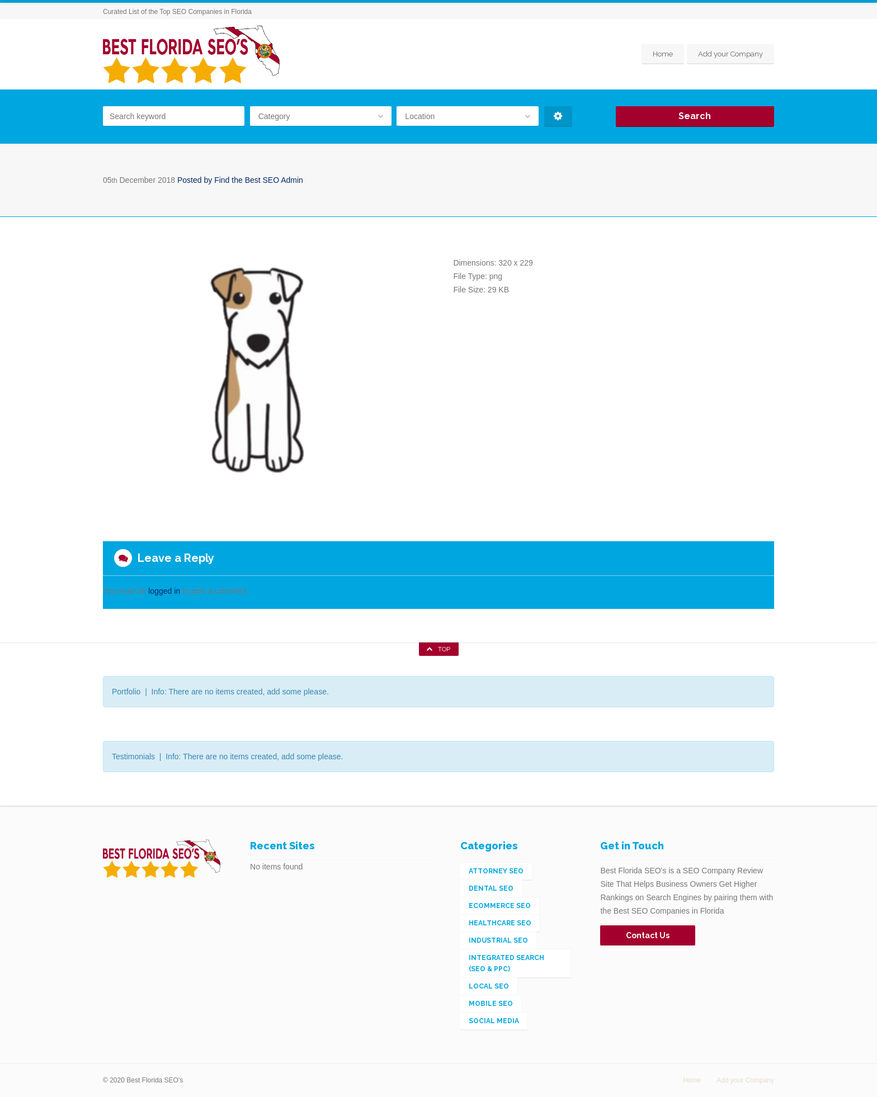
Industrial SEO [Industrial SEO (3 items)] (498, 940)
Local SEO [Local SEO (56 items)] (489, 986)
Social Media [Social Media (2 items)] (494, 1021)
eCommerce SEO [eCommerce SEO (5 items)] (500, 906)
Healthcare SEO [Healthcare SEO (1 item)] (500, 923)
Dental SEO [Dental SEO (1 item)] (491, 888)
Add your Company (730, 54)
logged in (164, 591)
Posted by (240, 180)
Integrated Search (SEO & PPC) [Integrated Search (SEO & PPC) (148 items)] (506, 963)
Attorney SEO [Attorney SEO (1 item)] (496, 871)
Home (663, 54)
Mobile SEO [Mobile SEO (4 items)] (491, 1004)
